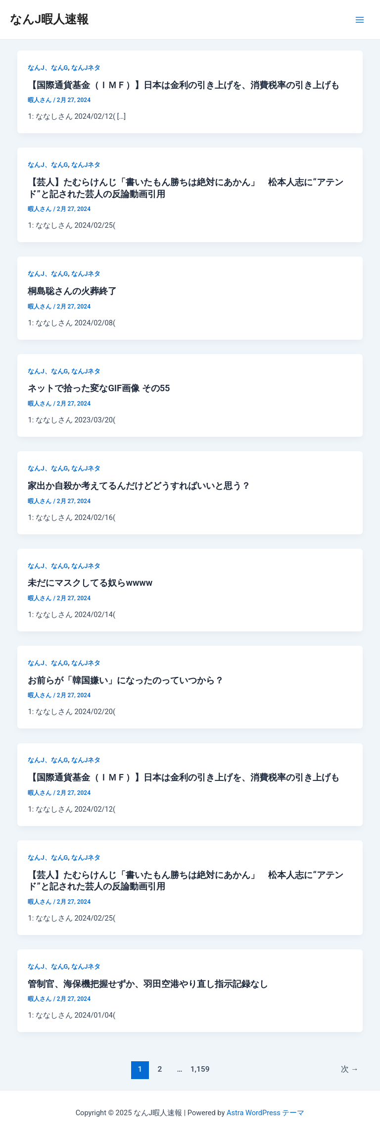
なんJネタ (85, 67)
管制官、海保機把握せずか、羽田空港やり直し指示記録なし (148, 984)
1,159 (199, 1069)
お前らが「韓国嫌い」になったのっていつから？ (126, 680)
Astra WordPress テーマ (265, 1112)
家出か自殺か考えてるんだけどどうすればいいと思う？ (139, 485)
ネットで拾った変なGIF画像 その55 (99, 388)
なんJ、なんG (48, 67)
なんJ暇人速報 (49, 19)
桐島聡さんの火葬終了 (72, 291)
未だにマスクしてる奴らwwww (90, 582)
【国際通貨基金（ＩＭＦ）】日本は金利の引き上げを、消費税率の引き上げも (183, 85)
